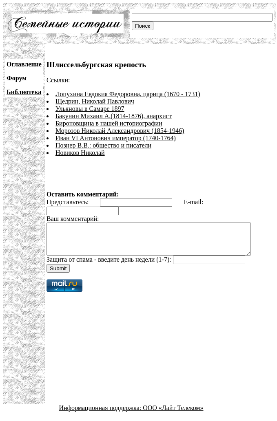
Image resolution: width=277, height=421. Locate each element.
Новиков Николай (80, 152)
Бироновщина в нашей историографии (108, 123)
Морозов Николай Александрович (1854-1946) (119, 130)
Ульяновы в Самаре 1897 (89, 108)
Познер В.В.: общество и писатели (103, 145)
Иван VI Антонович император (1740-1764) (115, 137)
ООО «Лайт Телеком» (173, 413)
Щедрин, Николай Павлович (94, 101)
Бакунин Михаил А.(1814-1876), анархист (113, 115)
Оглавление (24, 64)
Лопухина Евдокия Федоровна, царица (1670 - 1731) (127, 93)
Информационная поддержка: (101, 413)
